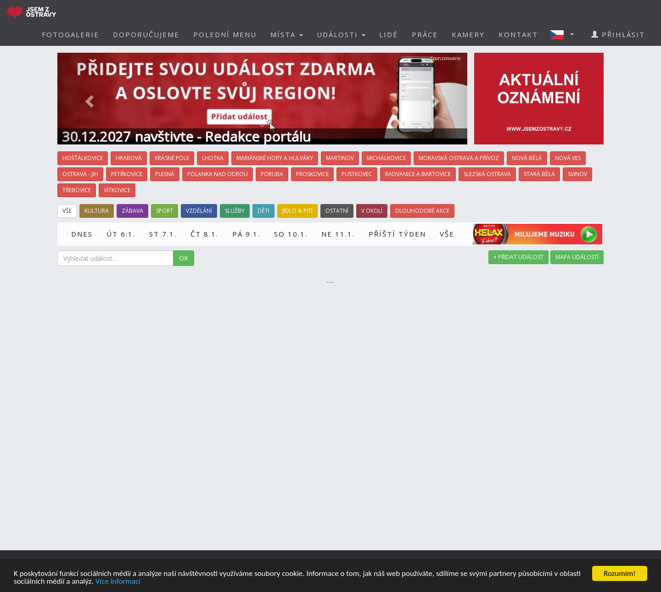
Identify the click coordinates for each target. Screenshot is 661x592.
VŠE (447, 233)
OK (183, 258)
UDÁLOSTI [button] (341, 34)
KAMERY (468, 34)
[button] (564, 34)
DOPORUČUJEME (146, 34)
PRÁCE (425, 34)
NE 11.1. (338, 233)
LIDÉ (388, 34)
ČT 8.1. (204, 233)
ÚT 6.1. (120, 233)
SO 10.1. (291, 233)
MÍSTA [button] (286, 34)
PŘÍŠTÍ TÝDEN (397, 233)
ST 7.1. (163, 233)
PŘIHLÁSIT (618, 34)
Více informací (117, 581)
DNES (82, 233)
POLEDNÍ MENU (225, 34)
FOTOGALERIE (70, 34)
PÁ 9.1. (246, 233)
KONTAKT (518, 34)
